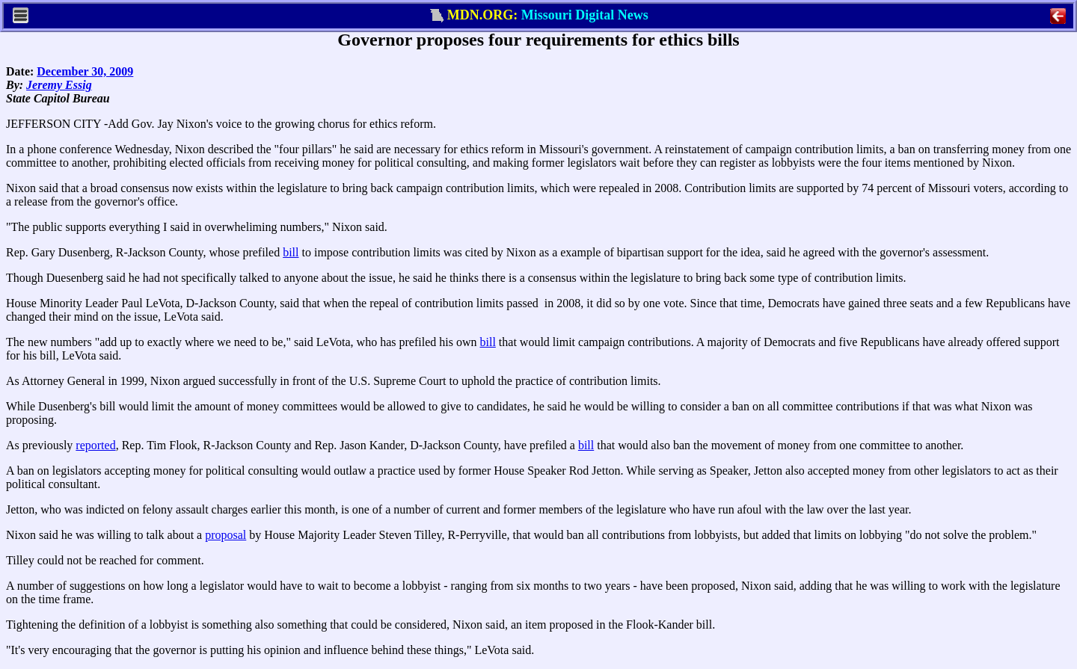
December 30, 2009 (85, 71)
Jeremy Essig (59, 84)
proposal (225, 534)
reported (95, 445)
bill (290, 252)
